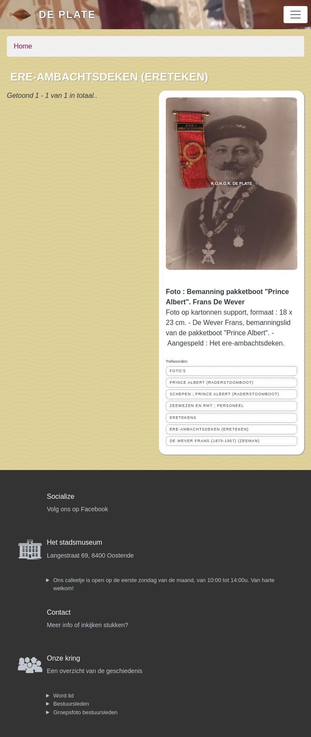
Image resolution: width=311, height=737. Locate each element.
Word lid (63, 695)
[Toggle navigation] (296, 14)
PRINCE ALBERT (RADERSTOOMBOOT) (211, 382)
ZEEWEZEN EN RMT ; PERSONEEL (207, 405)
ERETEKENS (183, 418)
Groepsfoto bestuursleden (85, 712)
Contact (58, 612)
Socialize (60, 496)
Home (23, 46)
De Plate (67, 14)
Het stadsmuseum (74, 542)
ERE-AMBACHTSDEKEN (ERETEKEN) (209, 429)
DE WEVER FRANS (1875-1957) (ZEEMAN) (215, 441)
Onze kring (63, 658)
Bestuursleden (71, 704)
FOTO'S (178, 371)
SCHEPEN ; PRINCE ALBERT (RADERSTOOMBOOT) (224, 394)
